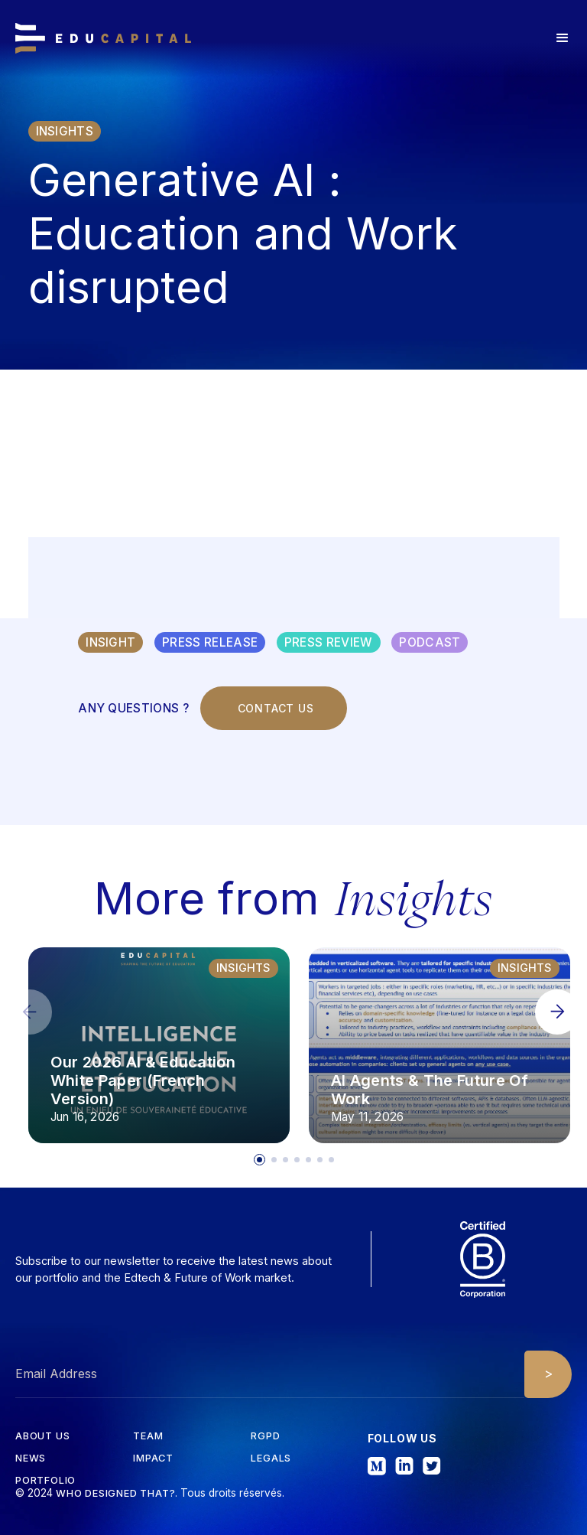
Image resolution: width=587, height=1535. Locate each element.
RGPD (265, 1437)
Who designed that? (115, 1493)
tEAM (148, 1437)
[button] (562, 38)
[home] (103, 38)
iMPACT (153, 1459)
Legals (271, 1459)
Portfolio (45, 1481)
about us (42, 1437)
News (30, 1459)
